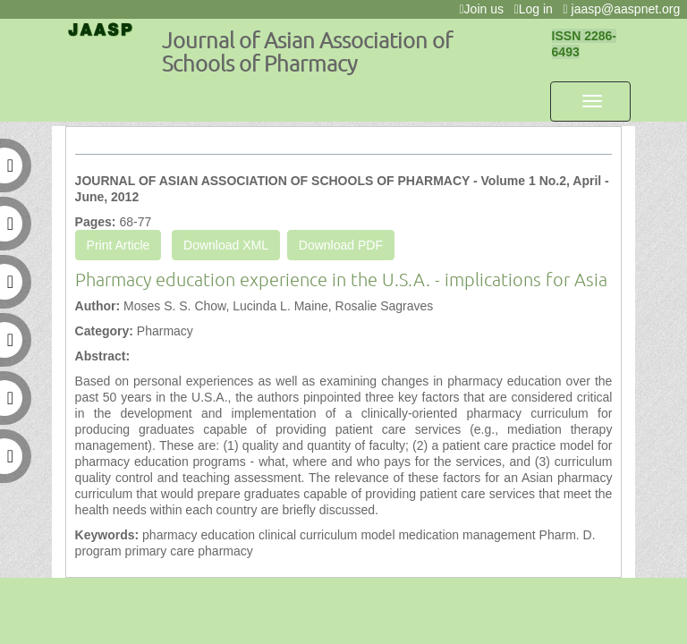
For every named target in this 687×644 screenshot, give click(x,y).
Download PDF (341, 245)
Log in (537, 9)
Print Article (118, 245)
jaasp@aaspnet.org (625, 9)
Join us (484, 9)
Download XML (225, 245)
